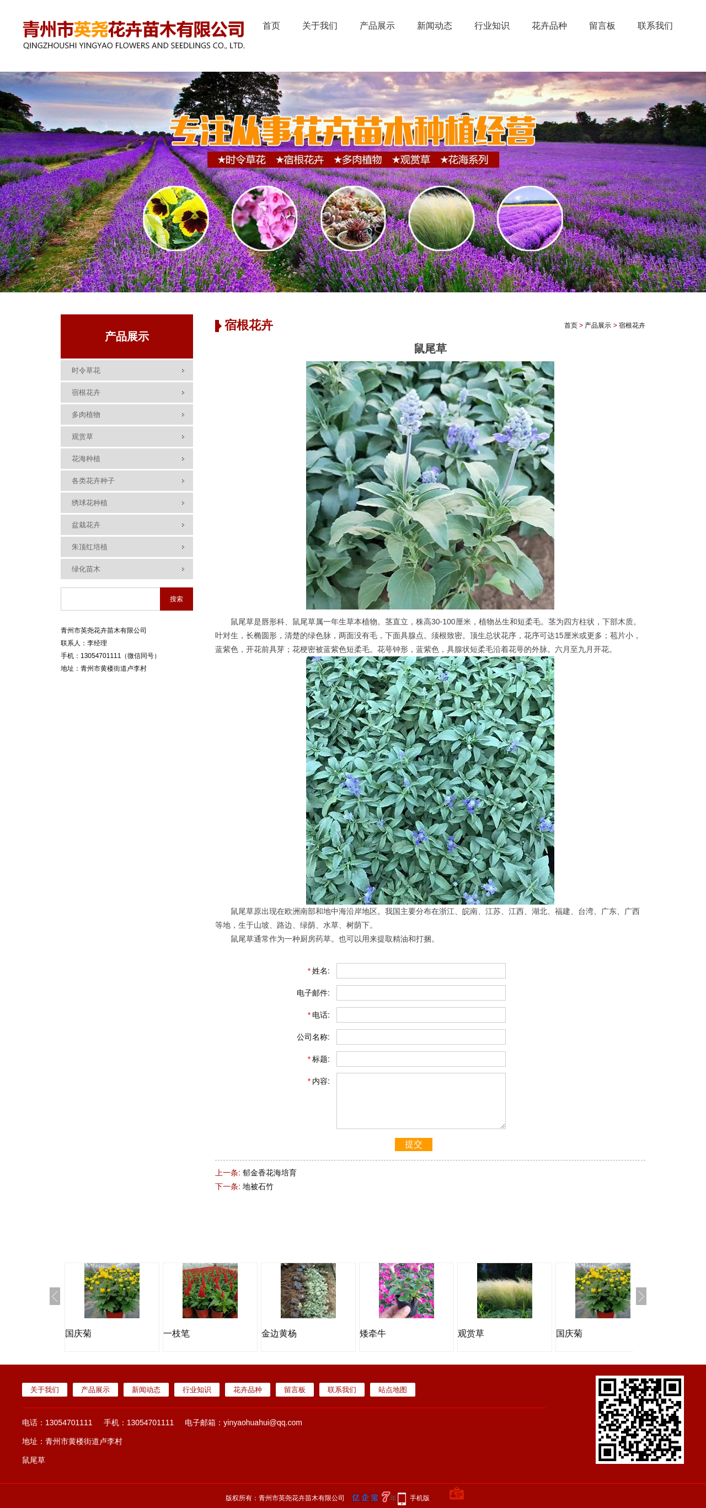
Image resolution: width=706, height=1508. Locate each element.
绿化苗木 (86, 569)
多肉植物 (86, 414)
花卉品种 (549, 25)
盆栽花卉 (86, 525)
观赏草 (82, 436)
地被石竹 (258, 1186)
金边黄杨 (279, 1333)
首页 (271, 25)
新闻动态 (434, 25)
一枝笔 (176, 1333)
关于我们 (320, 25)
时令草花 (86, 370)
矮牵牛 (373, 1333)
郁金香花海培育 (270, 1172)
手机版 (420, 1498)
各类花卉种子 (93, 481)
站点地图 (392, 1390)
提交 (413, 1144)
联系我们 (655, 25)
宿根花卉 (86, 392)
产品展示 (377, 25)
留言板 (602, 25)
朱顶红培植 (90, 547)
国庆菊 (78, 1333)
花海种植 (86, 458)
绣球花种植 (90, 503)
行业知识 (492, 25)
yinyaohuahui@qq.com (262, 1422)
